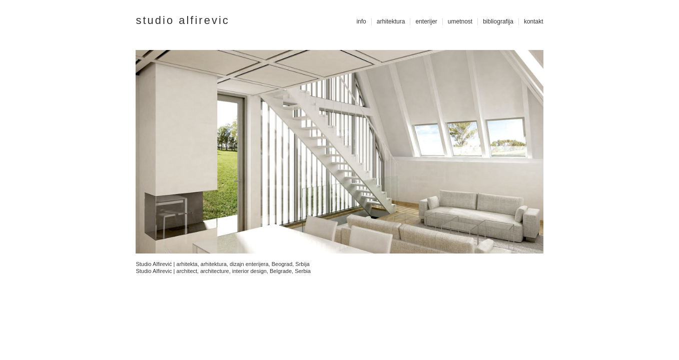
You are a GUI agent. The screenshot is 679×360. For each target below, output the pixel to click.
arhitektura (391, 21)
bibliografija (498, 21)
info (361, 21)
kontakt (533, 21)
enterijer (426, 21)
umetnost (460, 21)
